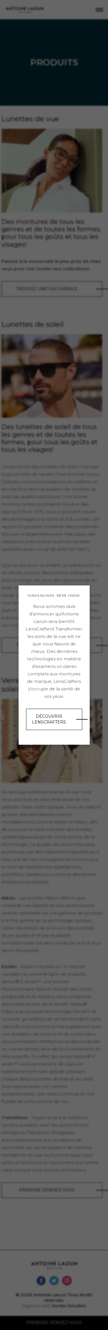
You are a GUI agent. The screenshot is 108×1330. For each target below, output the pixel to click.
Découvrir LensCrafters (49, 719)
